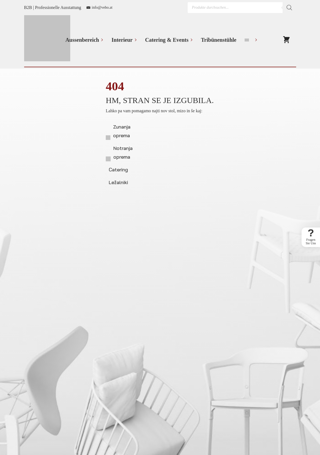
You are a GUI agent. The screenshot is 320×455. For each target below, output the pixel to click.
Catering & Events (166, 40)
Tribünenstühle (218, 40)
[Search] (289, 7)
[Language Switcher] (255, 40)
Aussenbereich (82, 40)
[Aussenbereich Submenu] (101, 40)
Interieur (122, 40)
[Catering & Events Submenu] (190, 40)
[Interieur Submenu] (135, 40)
